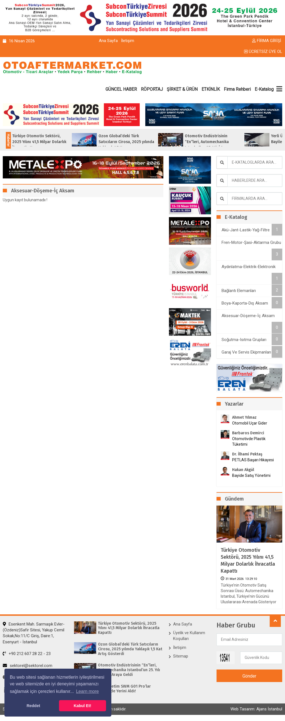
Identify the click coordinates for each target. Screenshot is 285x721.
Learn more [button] (87, 691)
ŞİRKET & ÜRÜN (182, 89)
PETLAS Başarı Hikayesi (253, 460)
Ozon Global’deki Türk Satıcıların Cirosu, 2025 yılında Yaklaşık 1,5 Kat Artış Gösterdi (130, 649)
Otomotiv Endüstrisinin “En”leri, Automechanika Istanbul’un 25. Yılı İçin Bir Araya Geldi (129, 670)
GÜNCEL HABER (121, 89)
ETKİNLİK (211, 89)
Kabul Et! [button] (82, 705)
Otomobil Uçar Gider (249, 423)
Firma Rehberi (237, 89)
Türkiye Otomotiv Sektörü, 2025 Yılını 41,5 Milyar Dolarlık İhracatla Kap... (49, 142)
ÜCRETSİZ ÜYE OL (263, 51)
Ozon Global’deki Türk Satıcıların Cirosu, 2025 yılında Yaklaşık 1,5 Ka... (136, 142)
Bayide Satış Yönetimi (251, 475)
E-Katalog (264, 89)
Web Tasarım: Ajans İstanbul (256, 709)
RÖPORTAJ (152, 89)
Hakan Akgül (243, 469)
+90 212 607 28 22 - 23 (27, 653)
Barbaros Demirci (248, 433)
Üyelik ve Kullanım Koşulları (189, 635)
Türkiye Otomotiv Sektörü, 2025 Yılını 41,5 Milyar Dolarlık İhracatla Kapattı (248, 560)
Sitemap (180, 656)
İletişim (127, 40)
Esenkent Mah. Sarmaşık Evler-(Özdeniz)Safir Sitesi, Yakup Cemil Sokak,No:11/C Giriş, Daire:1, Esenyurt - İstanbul (34, 633)
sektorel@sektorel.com (27, 665)
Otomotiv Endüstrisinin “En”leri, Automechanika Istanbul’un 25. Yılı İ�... (217, 142)
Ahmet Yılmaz (244, 417)
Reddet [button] (33, 705)
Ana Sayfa (108, 40)
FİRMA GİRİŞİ (266, 40)
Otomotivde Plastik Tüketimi (249, 441)
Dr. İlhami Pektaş (247, 454)
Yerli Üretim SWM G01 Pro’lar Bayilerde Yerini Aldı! (124, 688)
